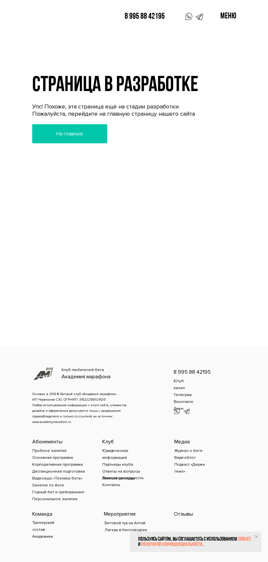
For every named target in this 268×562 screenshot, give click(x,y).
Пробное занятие (49, 450)
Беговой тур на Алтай (125, 523)
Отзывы (183, 514)
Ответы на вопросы (121, 471)
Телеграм (183, 394)
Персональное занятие (55, 499)
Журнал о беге (188, 450)
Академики (42, 536)
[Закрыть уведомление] (256, 536)
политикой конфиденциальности (171, 544)
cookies (244, 539)
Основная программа (52, 457)
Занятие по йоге (48, 485)
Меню (228, 16)
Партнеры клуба (117, 464)
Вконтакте (183, 401)
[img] (49, 15)
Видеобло (184, 457)
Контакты (111, 484)
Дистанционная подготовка (58, 471)
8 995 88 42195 (145, 16)
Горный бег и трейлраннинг (58, 492)
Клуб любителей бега (82, 369)
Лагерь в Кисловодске (126, 529)
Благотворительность (122, 478)
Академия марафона (85, 376)
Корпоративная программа (57, 464)
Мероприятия (119, 514)
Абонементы (47, 441)
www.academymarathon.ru (51, 422)
